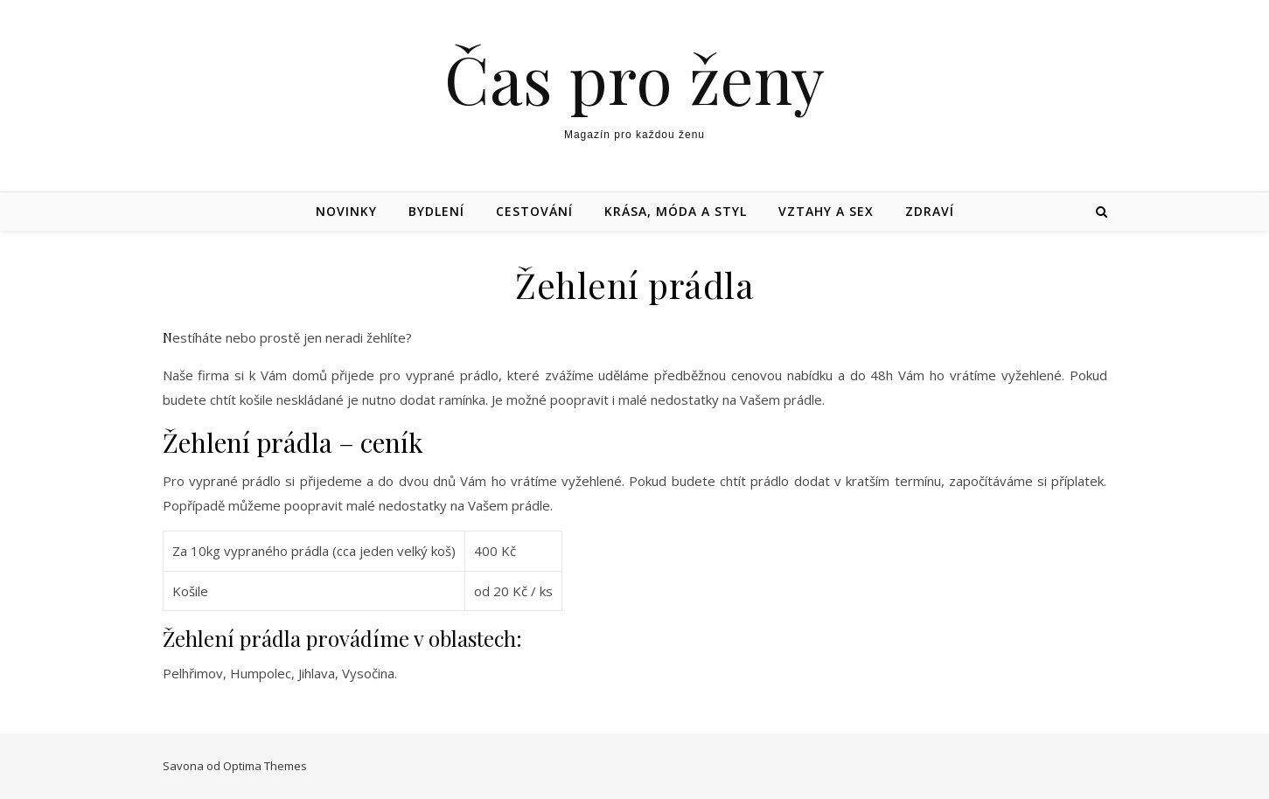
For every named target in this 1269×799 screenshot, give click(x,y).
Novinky (346, 211)
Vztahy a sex (826, 211)
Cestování (534, 211)
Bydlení (436, 211)
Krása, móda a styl (675, 211)
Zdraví (929, 211)
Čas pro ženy (634, 78)
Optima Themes (265, 766)
